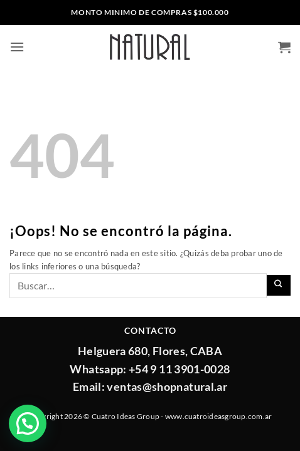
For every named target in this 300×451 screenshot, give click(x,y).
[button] (16, 46)
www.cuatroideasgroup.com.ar (218, 416)
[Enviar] (279, 285)
